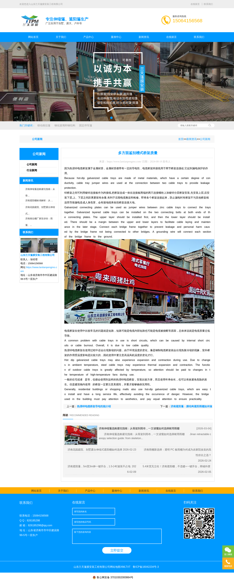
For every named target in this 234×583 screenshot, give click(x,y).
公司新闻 (205, 139)
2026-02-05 (204, 471)
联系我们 (208, 4)
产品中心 (88, 37)
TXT (128, 566)
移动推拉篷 (43, 125)
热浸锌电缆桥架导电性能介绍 (94, 406)
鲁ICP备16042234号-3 (146, 566)
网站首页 (33, 37)
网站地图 (115, 566)
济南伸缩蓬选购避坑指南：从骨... (40, 190)
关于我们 (61, 37)
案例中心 (116, 37)
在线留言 (195, 4)
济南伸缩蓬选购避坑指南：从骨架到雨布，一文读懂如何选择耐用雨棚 (139, 428)
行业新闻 (32, 170)
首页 (180, 139)
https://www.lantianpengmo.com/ (124, 161)
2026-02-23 (129, 449)
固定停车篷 (85, 125)
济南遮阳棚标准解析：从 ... (39, 200)
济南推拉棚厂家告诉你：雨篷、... (39, 219)
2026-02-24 (204, 460)
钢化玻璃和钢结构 (64, 125)
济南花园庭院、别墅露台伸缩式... (40, 208)
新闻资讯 (144, 37)
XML (123, 566)
